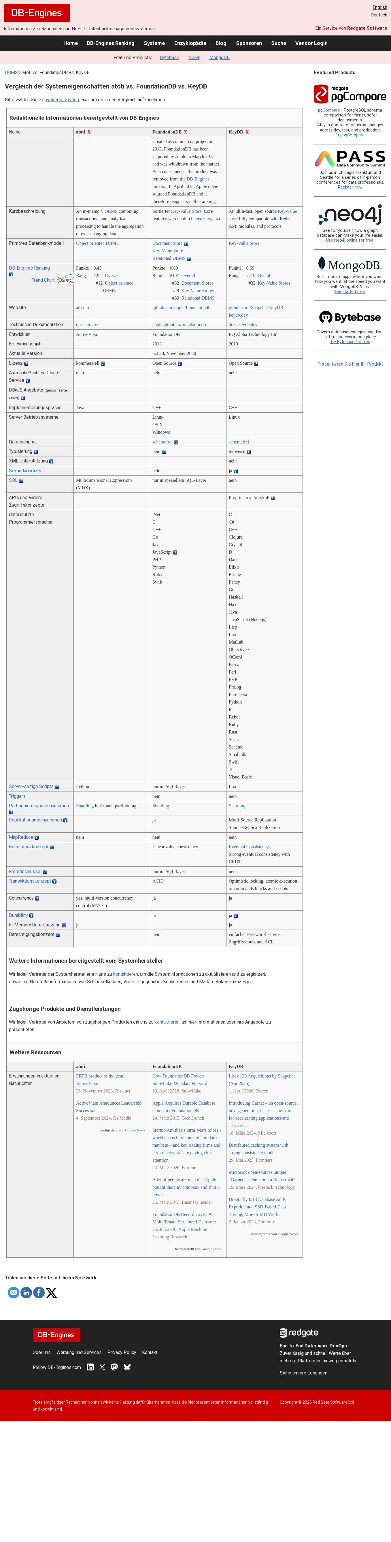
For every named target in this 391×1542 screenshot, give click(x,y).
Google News (135, 1130)
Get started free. (350, 291)
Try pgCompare (350, 135)
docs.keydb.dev (243, 324)
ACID (158, 881)
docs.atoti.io (87, 324)
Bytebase (169, 57)
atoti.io (82, 307)
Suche (278, 43)
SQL (13, 480)
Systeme (154, 43)
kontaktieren (125, 974)
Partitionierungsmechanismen (39, 805)
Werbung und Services (79, 1352)
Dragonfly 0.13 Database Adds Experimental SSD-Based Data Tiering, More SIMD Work (257, 1207)
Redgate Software (367, 28)
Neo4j (194, 57)
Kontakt (149, 1352)
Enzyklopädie (190, 43)
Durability (18, 915)
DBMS (11, 72)
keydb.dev (238, 315)
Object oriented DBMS (97, 243)
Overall (112, 275)
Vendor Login (311, 43)
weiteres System (63, 99)
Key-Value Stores (197, 290)
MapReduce (21, 837)
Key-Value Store (186, 211)
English (380, 7)
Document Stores (197, 283)
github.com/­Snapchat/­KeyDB (256, 307)
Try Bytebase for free (350, 341)
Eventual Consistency (249, 846)
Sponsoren (249, 43)
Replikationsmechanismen (35, 820)
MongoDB (219, 57)
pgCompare (329, 110)
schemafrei (162, 441)
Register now (350, 187)
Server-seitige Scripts (31, 786)
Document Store (167, 243)
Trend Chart (43, 280)
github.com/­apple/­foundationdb (181, 307)
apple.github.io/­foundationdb (179, 324)
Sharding (84, 805)
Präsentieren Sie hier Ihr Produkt (350, 364)
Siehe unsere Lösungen (303, 1373)
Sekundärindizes (26, 470)
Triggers (17, 796)
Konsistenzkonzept (28, 846)
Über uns (42, 1352)
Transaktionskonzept (30, 881)
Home (70, 43)
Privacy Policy (121, 1352)
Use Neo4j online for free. (350, 240)
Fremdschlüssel (25, 871)
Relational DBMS (169, 258)
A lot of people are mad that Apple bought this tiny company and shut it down (186, 1187)
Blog (221, 43)
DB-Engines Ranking (111, 43)
